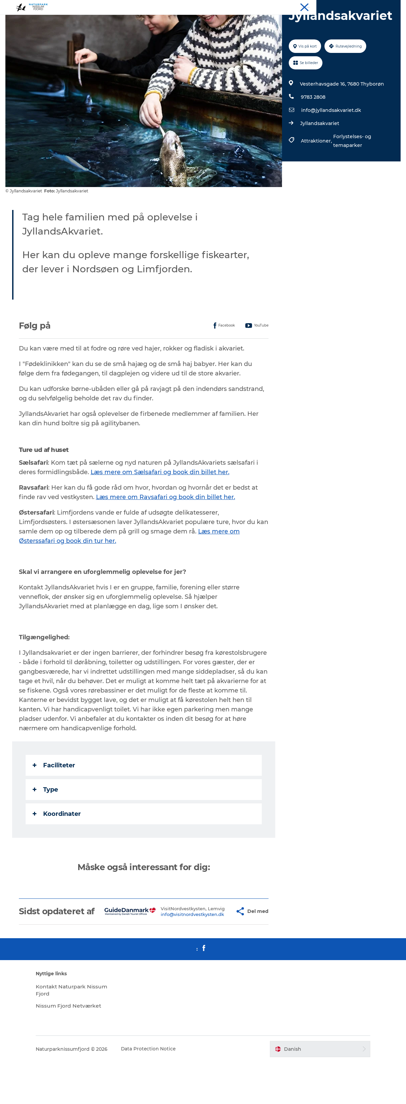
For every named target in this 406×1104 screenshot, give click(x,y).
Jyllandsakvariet (319, 155)
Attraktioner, (317, 173)
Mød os (363, 6)
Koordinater (58, 846)
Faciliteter (55, 797)
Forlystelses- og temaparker (352, 172)
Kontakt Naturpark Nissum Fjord (70, 1032)
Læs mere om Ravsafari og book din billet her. (167, 529)
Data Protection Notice (157, 1091)
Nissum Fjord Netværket (78, 1047)
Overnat (327, 6)
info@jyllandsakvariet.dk (331, 142)
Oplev (306, 6)
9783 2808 (313, 129)
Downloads (388, 6)
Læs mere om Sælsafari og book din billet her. (162, 504)
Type (46, 821)
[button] (217, 948)
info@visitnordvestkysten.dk (177, 954)
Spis (346, 6)
